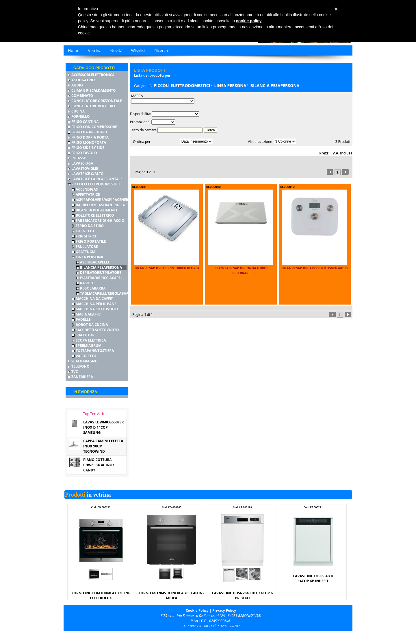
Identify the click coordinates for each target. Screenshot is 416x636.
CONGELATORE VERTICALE (93, 106)
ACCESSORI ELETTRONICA (92, 74)
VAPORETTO (86, 355)
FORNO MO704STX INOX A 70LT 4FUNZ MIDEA (172, 595)
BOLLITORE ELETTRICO (95, 215)
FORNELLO (80, 116)
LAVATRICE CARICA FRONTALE (96, 178)
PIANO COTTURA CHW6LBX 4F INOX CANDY (99, 465)
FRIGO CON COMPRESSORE (94, 126)
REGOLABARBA (93, 288)
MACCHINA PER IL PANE (96, 303)
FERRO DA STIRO (90, 225)
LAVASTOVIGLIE (84, 168)
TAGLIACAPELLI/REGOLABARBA (106, 293)
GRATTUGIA (86, 251)
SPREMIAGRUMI (89, 345)
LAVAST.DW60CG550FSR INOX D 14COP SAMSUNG (103, 427)
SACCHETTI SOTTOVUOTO (97, 329)
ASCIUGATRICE (83, 80)
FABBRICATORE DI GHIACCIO (100, 220)
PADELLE (83, 319)
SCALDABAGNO (84, 361)
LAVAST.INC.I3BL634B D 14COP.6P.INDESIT (313, 578)
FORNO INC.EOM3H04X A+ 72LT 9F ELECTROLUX (101, 595)
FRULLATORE (87, 246)
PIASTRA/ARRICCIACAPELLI (103, 277)
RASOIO (86, 283)
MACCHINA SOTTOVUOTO (98, 309)
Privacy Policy (224, 610)
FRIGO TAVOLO (84, 152)
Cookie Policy (197, 610)
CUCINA (78, 111)
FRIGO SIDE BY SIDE (87, 147)
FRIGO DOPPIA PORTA (90, 137)
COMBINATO (82, 95)
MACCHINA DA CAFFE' (94, 298)
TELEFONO (80, 366)
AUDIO (77, 85)
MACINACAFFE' (88, 314)
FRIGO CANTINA (85, 121)
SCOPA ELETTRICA (91, 340)
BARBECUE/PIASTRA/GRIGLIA (100, 204)
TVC (74, 371)
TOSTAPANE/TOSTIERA (95, 350)
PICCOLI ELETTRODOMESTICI (95, 184)
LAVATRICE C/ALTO (87, 173)
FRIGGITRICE (86, 236)
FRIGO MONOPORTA (88, 142)
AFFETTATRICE (88, 194)
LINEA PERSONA (89, 257)
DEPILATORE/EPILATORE (100, 272)
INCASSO (78, 158)
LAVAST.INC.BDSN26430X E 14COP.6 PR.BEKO (242, 595)
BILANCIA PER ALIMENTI (96, 210)
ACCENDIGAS (87, 189)
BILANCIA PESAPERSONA (101, 267)
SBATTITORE (86, 335)
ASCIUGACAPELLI (94, 262)
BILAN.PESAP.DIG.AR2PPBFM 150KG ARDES (315, 268)
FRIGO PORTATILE (91, 241)
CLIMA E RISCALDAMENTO (93, 90)
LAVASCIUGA (82, 163)
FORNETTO (85, 230)
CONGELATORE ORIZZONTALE (96, 100)
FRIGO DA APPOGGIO (89, 132)
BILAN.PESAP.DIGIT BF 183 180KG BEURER (167, 268)
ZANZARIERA (82, 376)
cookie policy (249, 21)
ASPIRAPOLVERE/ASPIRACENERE (103, 199)
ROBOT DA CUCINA (92, 324)
